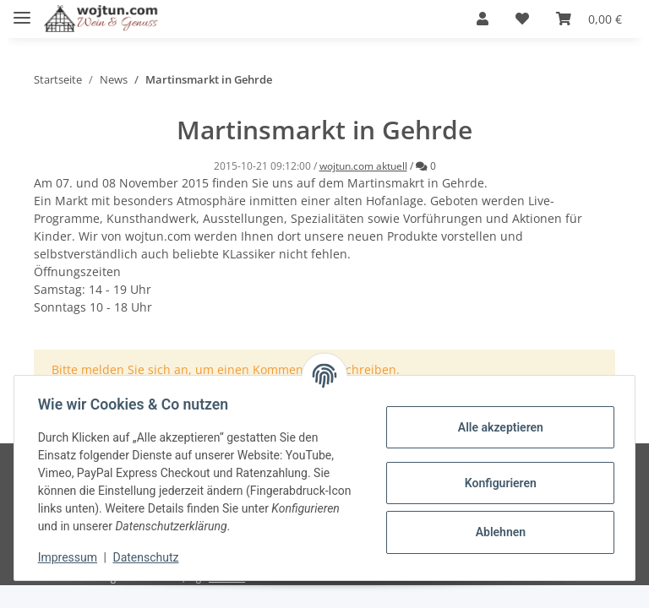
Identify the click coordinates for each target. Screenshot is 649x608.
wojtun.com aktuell (363, 166)
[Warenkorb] (589, 18)
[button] (482, 18)
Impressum (71, 557)
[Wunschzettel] (522, 18)
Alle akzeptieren (496, 427)
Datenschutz (150, 557)
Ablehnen (496, 532)
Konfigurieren (496, 483)
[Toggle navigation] (22, 10)
